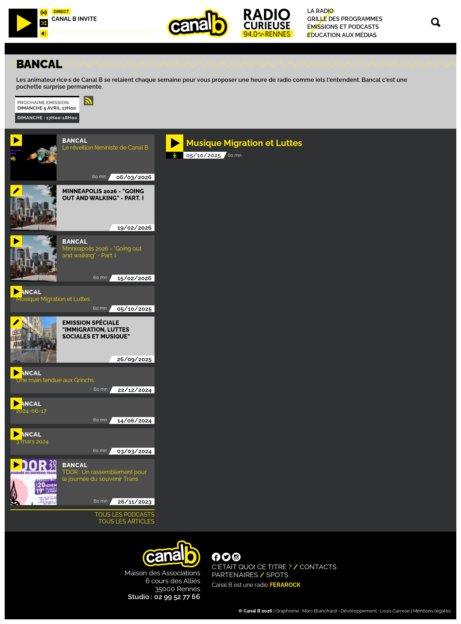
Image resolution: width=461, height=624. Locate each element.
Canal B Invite (74, 19)
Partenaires (235, 575)
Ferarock (285, 584)
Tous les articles (126, 521)
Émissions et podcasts (343, 27)
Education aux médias (342, 35)
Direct (61, 11)
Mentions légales (432, 611)
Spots (277, 575)
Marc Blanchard (319, 611)
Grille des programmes (344, 19)
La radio (320, 11)
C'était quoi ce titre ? (252, 567)
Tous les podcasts (125, 514)
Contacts (318, 567)
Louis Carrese (395, 611)
